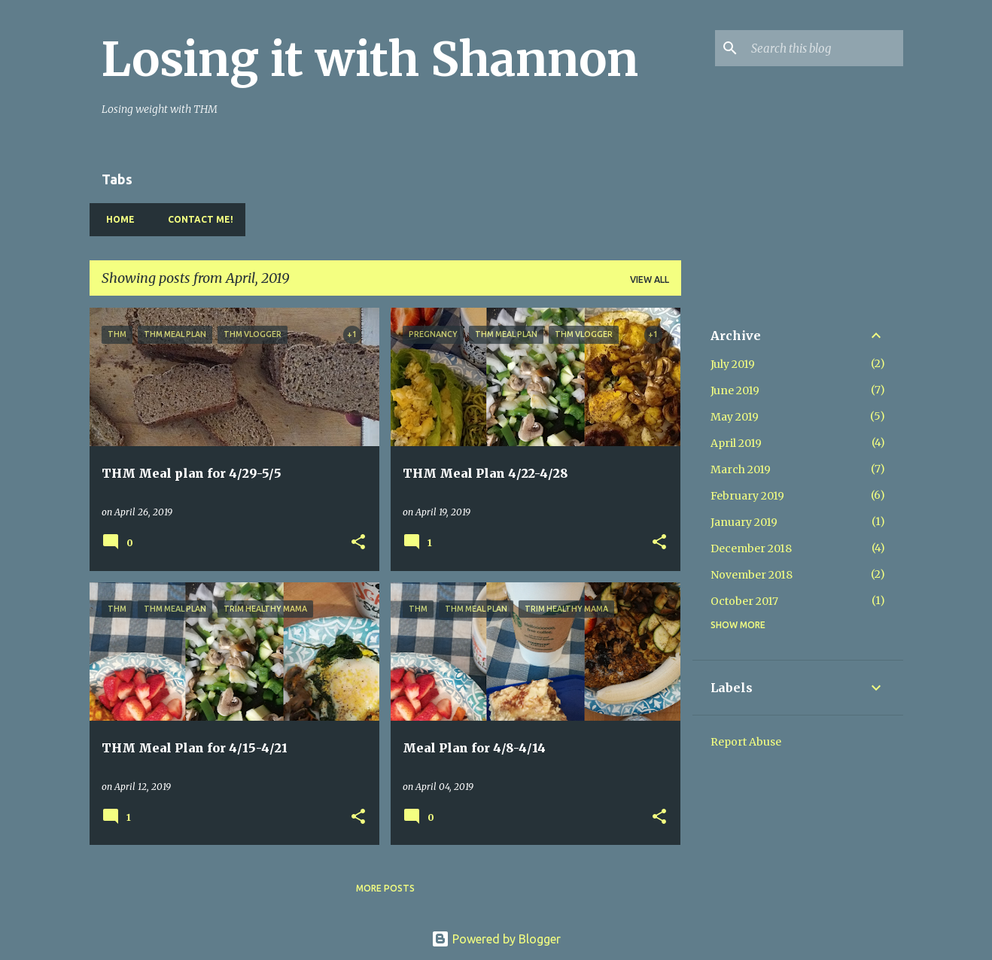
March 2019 (741, 469)
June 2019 (735, 390)
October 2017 (744, 601)
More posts (385, 888)
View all (649, 279)
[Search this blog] (824, 48)
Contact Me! (196, 219)
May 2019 (735, 417)
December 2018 (751, 548)
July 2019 (733, 364)
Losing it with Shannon (370, 59)
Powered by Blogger (496, 939)
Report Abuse (746, 742)
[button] (358, 543)
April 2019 (736, 443)
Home (116, 219)
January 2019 (744, 522)
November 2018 (752, 575)
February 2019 (747, 496)
